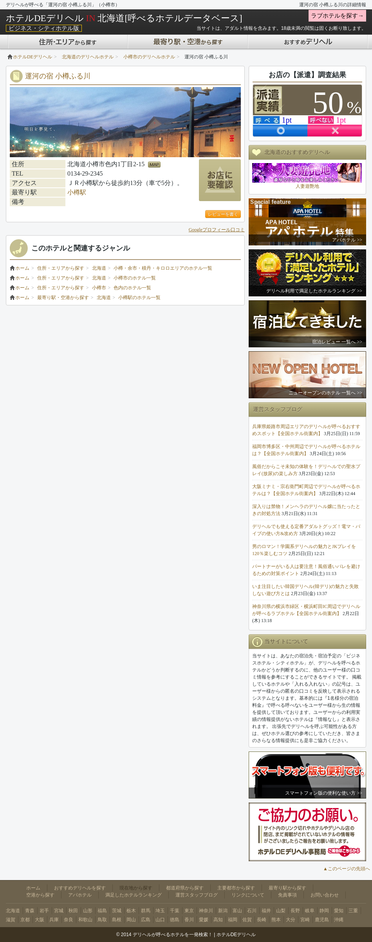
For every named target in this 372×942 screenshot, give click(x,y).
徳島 (174, 919)
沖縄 (338, 919)
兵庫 (54, 919)
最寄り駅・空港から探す (63, 297)
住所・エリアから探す (60, 268)
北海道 (99, 268)
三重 (353, 910)
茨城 (116, 910)
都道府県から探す (185, 888)
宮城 (58, 910)
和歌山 (85, 919)
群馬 (145, 910)
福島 (102, 910)
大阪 (39, 919)
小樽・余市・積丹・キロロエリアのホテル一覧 (163, 268)
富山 (237, 910)
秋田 (73, 910)
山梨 (280, 910)
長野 (295, 910)
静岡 (324, 910)
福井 (266, 910)
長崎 (261, 919)
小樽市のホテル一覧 (135, 278)
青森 (29, 910)
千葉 (174, 910)
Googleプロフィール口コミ (217, 229)
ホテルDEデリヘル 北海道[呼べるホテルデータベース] (124, 18)
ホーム (19, 268)
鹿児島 (322, 919)
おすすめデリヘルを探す (80, 888)
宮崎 (305, 919)
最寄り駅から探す (287, 888)
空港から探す (40, 895)
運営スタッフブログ (196, 895)
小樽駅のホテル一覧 (139, 297)
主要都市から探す (236, 888)
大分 (290, 919)
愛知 (338, 910)
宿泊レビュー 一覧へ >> (337, 342)
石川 (251, 910)
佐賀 (247, 919)
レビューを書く (223, 214)
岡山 (131, 919)
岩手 (44, 910)
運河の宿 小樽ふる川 (57, 76)
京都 (25, 919)
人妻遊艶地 (307, 186)
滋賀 (10, 919)
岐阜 (309, 910)
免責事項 (287, 895)
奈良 (68, 919)
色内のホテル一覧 (132, 287)
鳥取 (102, 919)
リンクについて (247, 895)
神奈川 (206, 910)
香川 (189, 919)
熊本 (276, 919)
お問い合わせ (325, 895)
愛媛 (203, 919)
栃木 (131, 910)
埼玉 (160, 910)
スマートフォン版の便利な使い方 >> (323, 793)
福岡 (232, 919)
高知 (218, 919)
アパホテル (80, 895)
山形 (87, 910)
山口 (160, 919)
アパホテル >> (347, 240)
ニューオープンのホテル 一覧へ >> (325, 393)
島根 (116, 919)
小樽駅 (76, 192)
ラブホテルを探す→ (337, 16)
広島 (145, 919)
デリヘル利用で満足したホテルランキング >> (314, 291)
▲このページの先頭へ (346, 868)
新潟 (223, 910)
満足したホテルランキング (133, 895)
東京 (189, 910)
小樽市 (99, 287)
